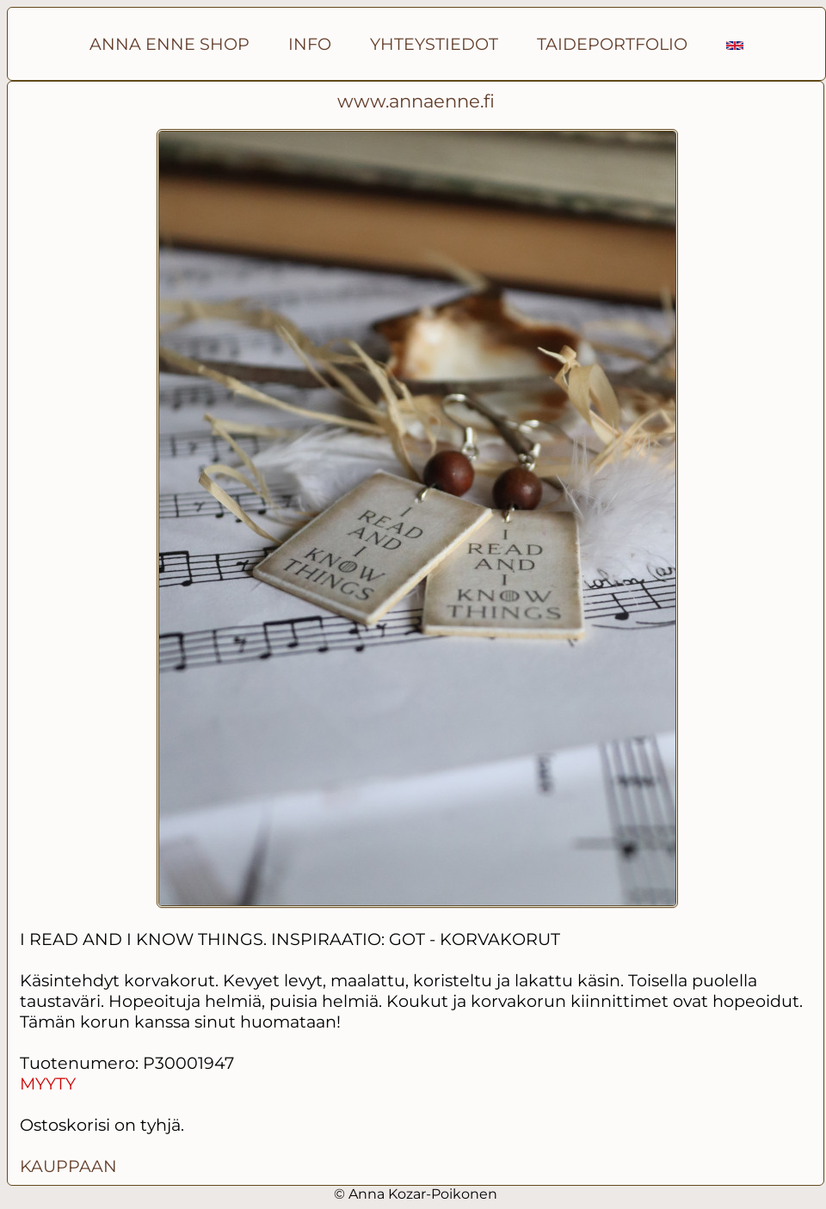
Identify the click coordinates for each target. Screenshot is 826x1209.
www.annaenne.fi (416, 101)
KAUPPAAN (68, 1166)
